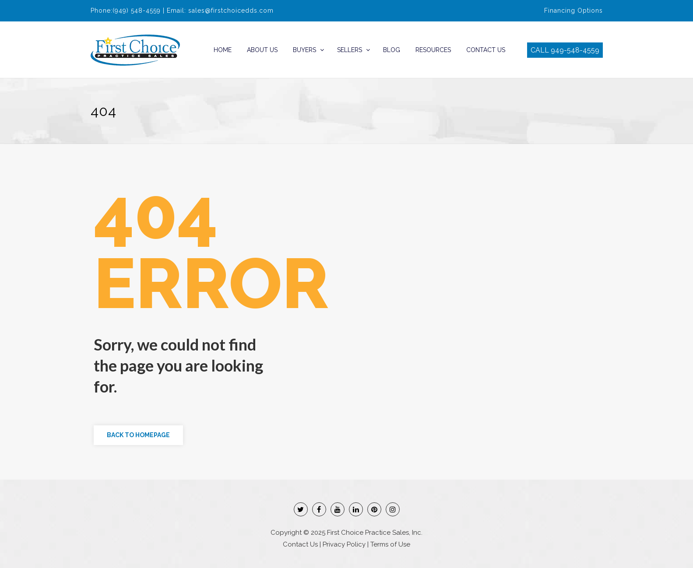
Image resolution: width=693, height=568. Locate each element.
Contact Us (485, 49)
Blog (391, 49)
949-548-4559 (575, 50)
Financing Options (573, 10)
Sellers (349, 49)
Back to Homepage (138, 434)
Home (223, 49)
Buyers (304, 49)
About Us (262, 49)
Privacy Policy (344, 544)
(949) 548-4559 (137, 10)
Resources (433, 49)
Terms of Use (390, 544)
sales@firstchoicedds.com (231, 10)
